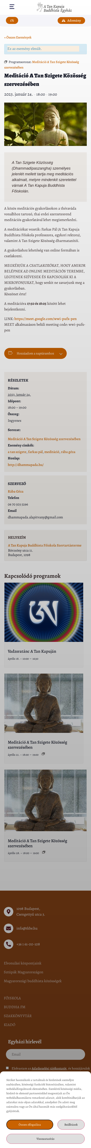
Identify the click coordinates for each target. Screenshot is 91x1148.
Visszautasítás (45, 1139)
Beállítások (71, 1125)
